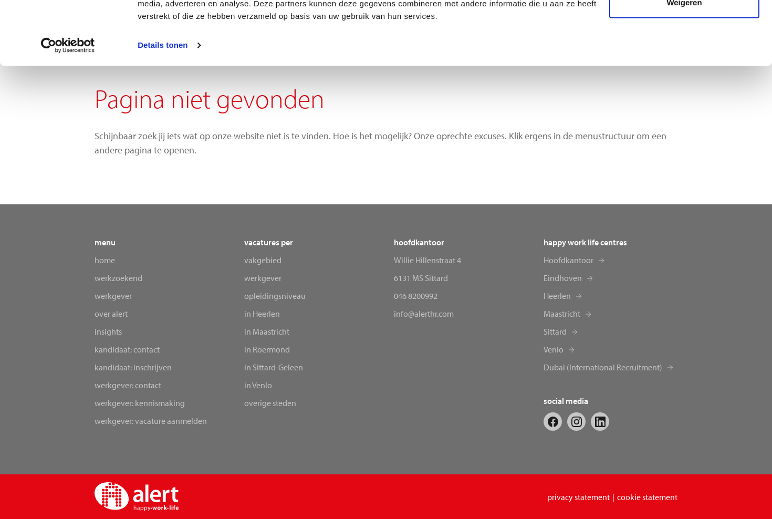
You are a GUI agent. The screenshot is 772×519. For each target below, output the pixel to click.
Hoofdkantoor (568, 260)
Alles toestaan (684, 27)
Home (105, 260)
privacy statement (578, 497)
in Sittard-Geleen (273, 367)
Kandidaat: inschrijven (133, 367)
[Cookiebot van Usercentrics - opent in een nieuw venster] (68, 105)
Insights (108, 331)
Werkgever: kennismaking (140, 403)
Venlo (554, 349)
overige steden (270, 403)
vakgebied (262, 260)
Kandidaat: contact (127, 349)
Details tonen (162, 104)
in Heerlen (262, 313)
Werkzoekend (118, 278)
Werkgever (113, 295)
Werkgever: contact (128, 385)
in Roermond (267, 349)
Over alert (111, 313)
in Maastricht (266, 331)
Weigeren (684, 62)
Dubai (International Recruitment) (603, 367)
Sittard (555, 331)
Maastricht (562, 313)
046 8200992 (415, 295)
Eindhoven (563, 278)
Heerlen (557, 295)
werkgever (262, 278)
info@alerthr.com (424, 313)
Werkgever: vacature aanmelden (151, 421)
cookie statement (647, 497)
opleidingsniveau (275, 295)
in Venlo (258, 385)
